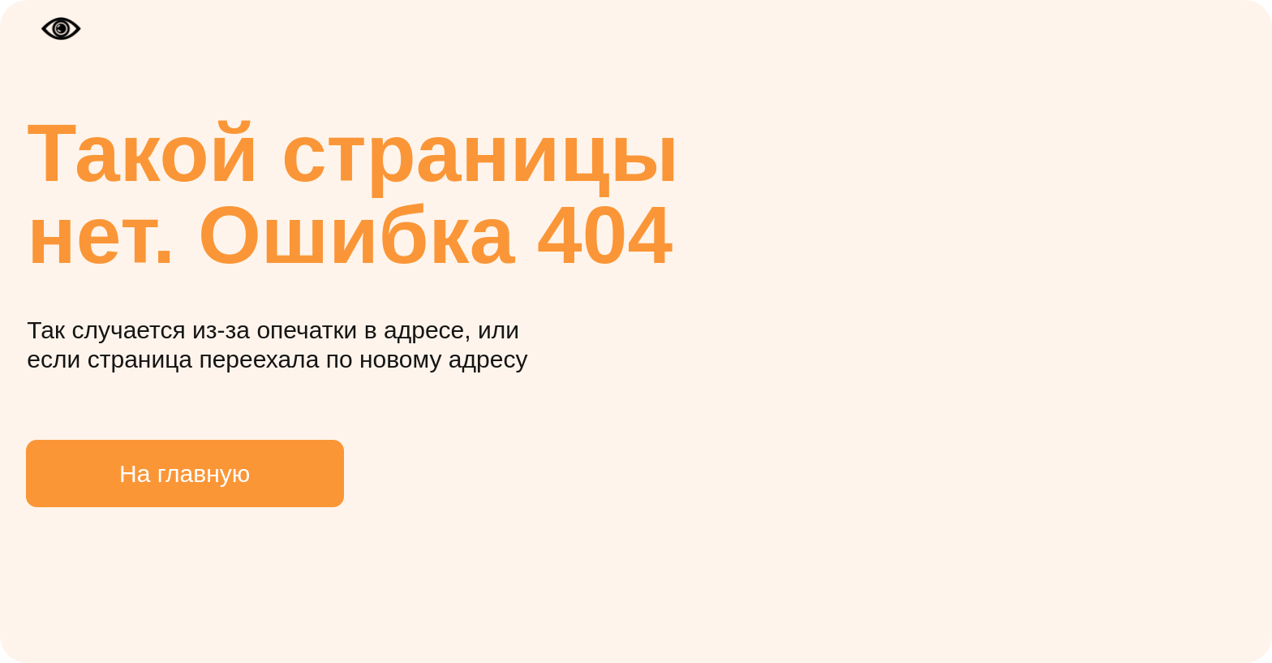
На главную (184, 473)
